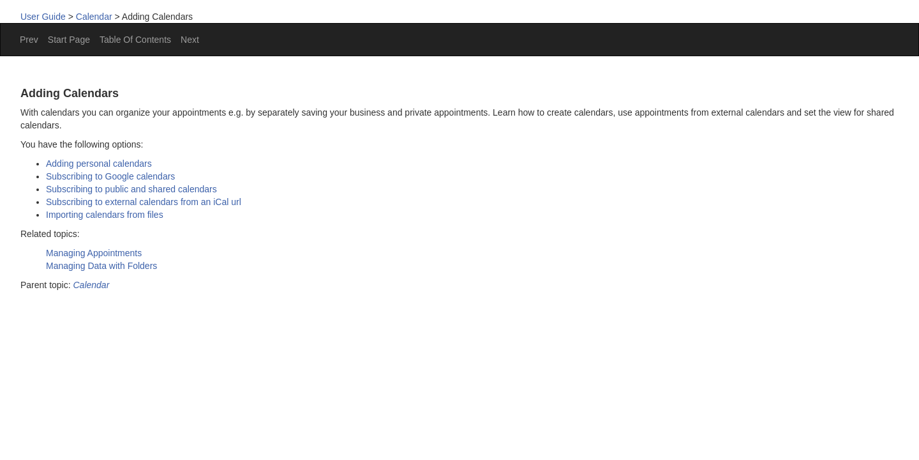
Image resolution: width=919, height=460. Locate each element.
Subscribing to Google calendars (110, 176)
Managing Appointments (94, 253)
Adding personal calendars (99, 163)
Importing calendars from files (104, 215)
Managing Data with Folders (101, 266)
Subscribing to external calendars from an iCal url (143, 202)
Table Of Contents (135, 39)
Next (190, 39)
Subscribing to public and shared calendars (131, 189)
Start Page (69, 39)
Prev (29, 39)
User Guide (43, 17)
